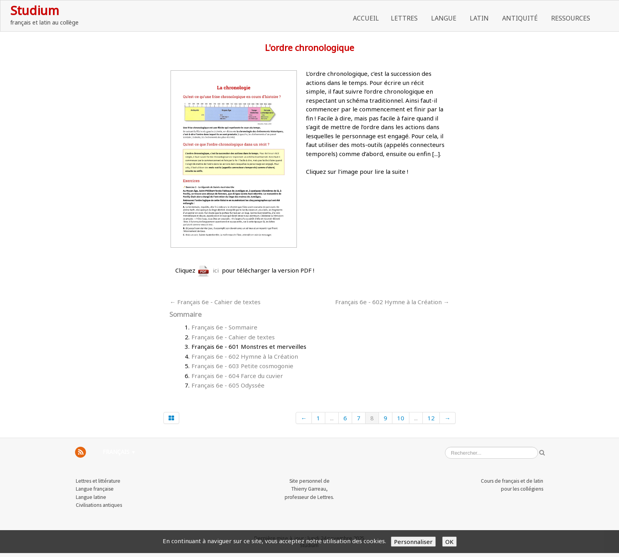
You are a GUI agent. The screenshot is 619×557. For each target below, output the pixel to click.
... (332, 418)
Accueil (366, 18)
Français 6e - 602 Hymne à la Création (244, 356)
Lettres (405, 18)
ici (208, 270)
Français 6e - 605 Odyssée (227, 385)
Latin (480, 18)
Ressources (571, 18)
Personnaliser (413, 542)
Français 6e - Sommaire (224, 327)
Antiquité (520, 18)
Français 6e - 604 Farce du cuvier (237, 376)
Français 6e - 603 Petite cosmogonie (242, 366)
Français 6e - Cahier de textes (233, 337)
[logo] (44, 14)
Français (119, 451)
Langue (444, 18)
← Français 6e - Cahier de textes (215, 302)
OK (449, 542)
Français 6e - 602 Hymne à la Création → (392, 302)
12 (431, 418)
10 (400, 418)
